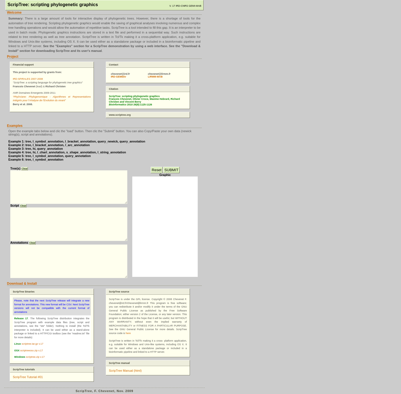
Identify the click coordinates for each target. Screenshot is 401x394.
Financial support (23, 64)
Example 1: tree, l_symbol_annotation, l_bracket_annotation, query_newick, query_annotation (76, 141)
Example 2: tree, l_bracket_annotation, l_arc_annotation (49, 145)
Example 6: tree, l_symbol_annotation (35, 159)
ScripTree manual (119, 363)
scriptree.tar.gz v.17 (32, 343)
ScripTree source (119, 291)
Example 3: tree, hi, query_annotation (35, 148)
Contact (113, 64)
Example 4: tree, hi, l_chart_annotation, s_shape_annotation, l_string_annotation (67, 152)
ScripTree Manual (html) (125, 370)
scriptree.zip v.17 (35, 357)
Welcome (14, 12)
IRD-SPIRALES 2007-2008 (28, 79)
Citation (113, 89)
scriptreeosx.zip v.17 (31, 350)
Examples (15, 126)
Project (12, 57)
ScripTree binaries (24, 291)
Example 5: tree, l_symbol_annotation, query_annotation (49, 156)
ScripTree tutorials (24, 369)
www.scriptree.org (120, 114)
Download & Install (22, 284)
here (128, 333)
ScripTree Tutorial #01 (28, 377)
